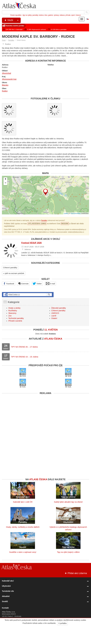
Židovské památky (58, 308)
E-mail (50, 283)
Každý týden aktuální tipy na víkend (68, 502)
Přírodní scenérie (15, 321)
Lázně (53, 316)
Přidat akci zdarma (75, 573)
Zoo (9, 316)
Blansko (5, 85)
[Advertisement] (45, 414)
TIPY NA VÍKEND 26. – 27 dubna (24, 347)
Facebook (8, 283)
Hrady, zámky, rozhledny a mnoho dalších (22, 527)
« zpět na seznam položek (13, 273)
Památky (11, 40)
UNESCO (55, 313)
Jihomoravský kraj (9, 79)
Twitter (37, 283)
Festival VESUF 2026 (31, 243)
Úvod (4, 40)
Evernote (23, 283)
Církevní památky (10, 268)
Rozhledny (12, 311)
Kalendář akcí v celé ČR (22, 502)
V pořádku (62, 623)
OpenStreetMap (76, 213)
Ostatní (54, 318)
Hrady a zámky (14, 308)
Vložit (12, 20)
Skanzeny (12, 313)
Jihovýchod (6, 73)
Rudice (5, 91)
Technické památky (16, 318)
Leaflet (66, 213)
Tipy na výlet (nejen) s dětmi (68, 552)
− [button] (5, 183)
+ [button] (5, 179)
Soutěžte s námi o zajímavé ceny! (22, 552)
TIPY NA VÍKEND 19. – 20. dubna (24, 357)
